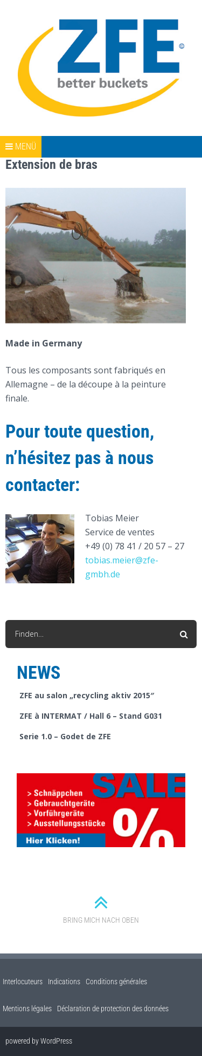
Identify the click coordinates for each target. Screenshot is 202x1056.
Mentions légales (27, 1008)
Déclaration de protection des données (113, 1008)
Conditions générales (116, 981)
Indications (64, 981)
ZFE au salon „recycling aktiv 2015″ (86, 695)
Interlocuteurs (23, 981)
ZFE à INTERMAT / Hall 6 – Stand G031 (90, 716)
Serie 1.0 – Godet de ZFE (65, 736)
